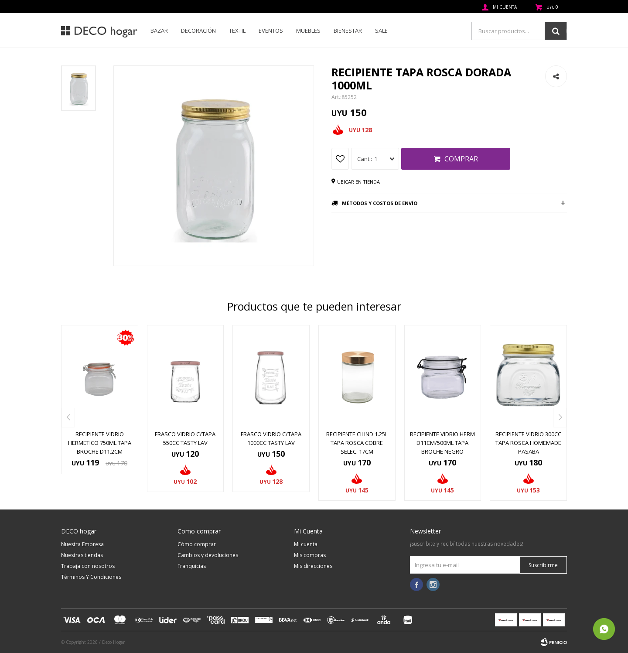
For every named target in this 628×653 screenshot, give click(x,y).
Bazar (159, 30)
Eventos (271, 30)
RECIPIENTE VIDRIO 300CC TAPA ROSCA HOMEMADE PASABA (528, 442)
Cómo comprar (196, 544)
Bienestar (348, 30)
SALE (381, 30)
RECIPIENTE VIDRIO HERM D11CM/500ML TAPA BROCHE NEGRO (442, 442)
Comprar (461, 159)
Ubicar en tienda (358, 181)
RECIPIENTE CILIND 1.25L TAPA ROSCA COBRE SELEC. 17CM (357, 442)
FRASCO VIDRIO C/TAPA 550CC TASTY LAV (185, 438)
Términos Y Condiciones (91, 577)
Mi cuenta (305, 544)
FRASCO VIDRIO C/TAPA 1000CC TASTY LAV (271, 438)
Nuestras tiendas (82, 555)
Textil (237, 30)
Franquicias (191, 566)
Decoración (198, 30)
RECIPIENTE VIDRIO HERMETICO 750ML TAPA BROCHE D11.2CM (99, 442)
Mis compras (310, 555)
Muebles (308, 30)
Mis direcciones (313, 566)
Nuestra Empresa (82, 544)
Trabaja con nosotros (88, 566)
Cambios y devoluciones (207, 555)
